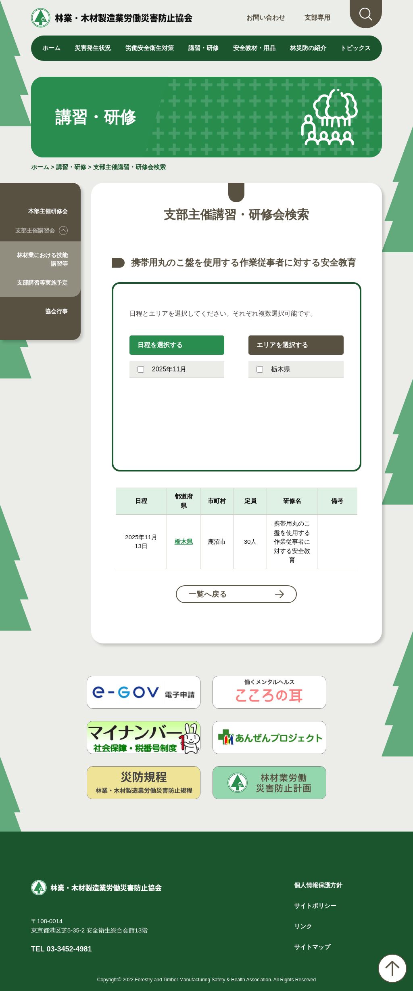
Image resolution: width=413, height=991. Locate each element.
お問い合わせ (265, 17)
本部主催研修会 (48, 211)
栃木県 (273, 369)
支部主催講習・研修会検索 (129, 166)
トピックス (355, 47)
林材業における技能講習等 (42, 259)
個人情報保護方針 (318, 885)
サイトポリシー (315, 905)
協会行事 (56, 311)
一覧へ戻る (208, 594)
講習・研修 (71, 166)
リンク (303, 926)
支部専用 (317, 17)
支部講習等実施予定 (42, 282)
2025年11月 (162, 369)
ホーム (51, 47)
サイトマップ (312, 946)
